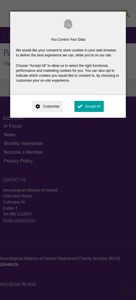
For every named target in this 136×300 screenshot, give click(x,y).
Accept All (93, 106)
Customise (51, 106)
